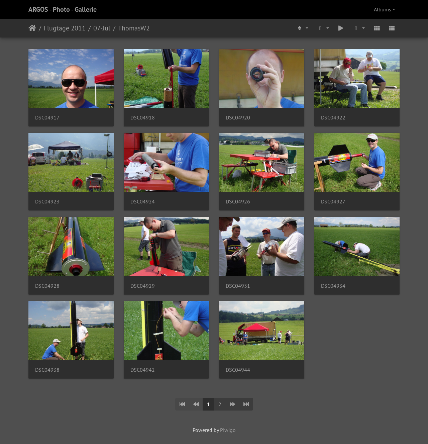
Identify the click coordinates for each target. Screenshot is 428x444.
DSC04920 (238, 117)
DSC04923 (47, 201)
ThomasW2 (134, 28)
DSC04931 (238, 286)
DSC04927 (333, 201)
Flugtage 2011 (65, 28)
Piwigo (228, 430)
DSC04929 (142, 286)
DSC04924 (142, 201)
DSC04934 (333, 286)
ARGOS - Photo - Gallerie (62, 9)
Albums (382, 9)
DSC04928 (47, 286)
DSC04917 (47, 117)
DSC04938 (47, 370)
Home (32, 28)
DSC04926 (238, 201)
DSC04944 (238, 370)
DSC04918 (142, 117)
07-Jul (101, 28)
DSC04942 (142, 370)
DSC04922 (333, 117)
